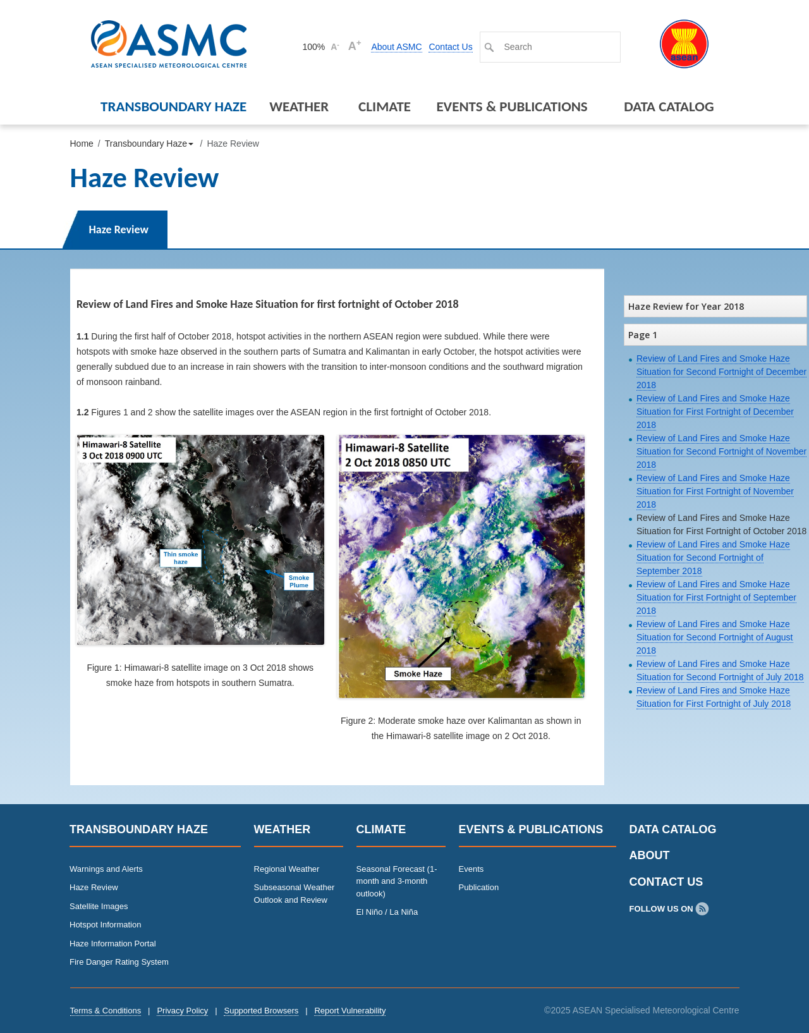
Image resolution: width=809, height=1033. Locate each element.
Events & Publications (511, 106)
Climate (384, 106)
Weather (299, 106)
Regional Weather (287, 869)
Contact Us (450, 47)
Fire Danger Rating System (119, 962)
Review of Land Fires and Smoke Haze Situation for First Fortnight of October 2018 (721, 524)
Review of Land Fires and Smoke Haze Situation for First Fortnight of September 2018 (716, 597)
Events (471, 869)
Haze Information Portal (113, 943)
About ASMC (396, 47)
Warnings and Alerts (106, 869)
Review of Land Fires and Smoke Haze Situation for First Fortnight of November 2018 (715, 491)
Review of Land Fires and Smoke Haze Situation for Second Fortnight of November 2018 (721, 451)
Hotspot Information (105, 924)
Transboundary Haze (173, 106)
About (650, 855)
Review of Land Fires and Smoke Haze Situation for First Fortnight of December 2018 (715, 411)
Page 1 (642, 335)
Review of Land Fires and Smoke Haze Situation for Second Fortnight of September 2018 (713, 557)
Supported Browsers (261, 1010)
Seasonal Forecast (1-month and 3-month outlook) (396, 881)
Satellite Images (99, 906)
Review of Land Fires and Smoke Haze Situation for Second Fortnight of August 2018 (714, 637)
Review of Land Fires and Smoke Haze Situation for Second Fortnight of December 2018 (721, 371)
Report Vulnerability (350, 1010)
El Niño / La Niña (387, 912)
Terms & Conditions (106, 1010)
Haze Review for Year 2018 (686, 306)
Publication (479, 887)
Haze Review (119, 229)
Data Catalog (669, 106)
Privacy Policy (182, 1010)
